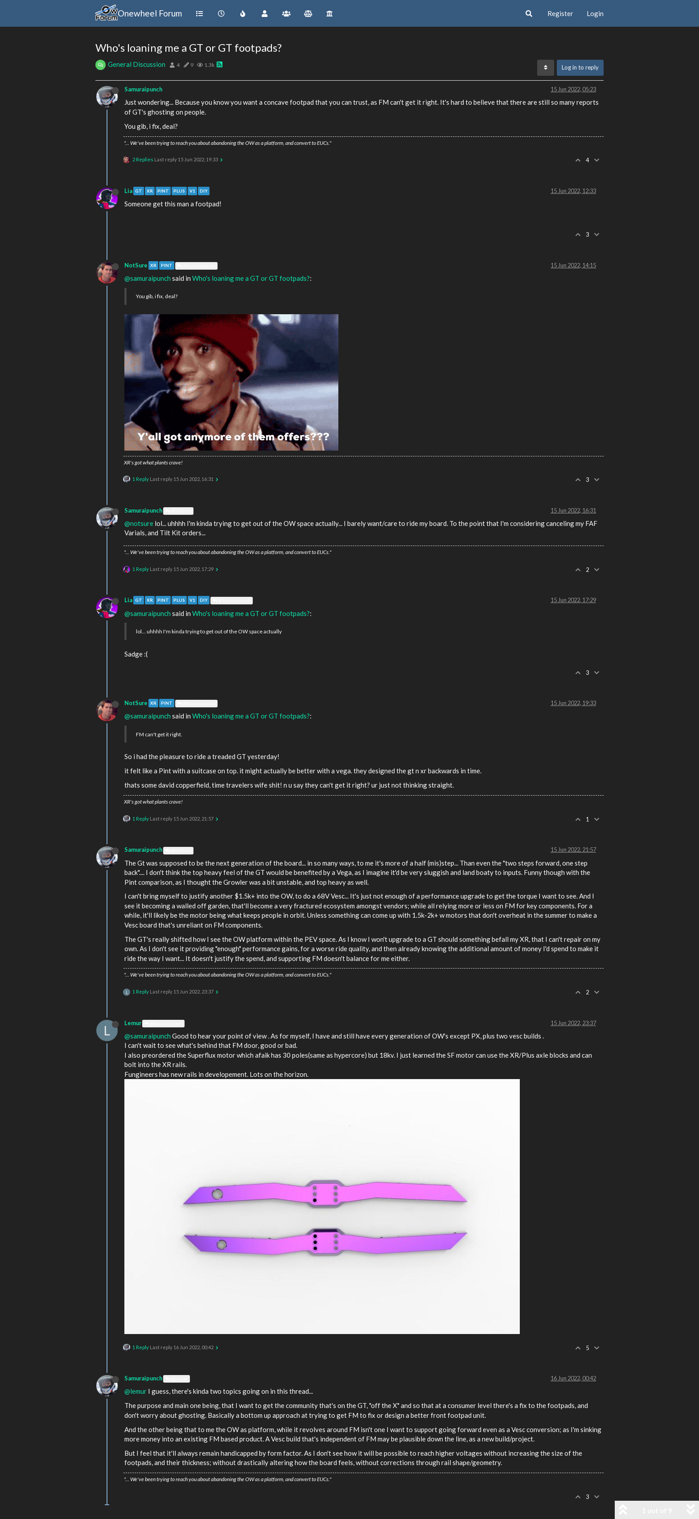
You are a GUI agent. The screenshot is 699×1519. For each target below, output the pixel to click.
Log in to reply (580, 67)
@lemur (135, 1391)
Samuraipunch (143, 89)
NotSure (136, 265)
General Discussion (136, 64)
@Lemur (176, 1378)
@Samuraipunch (196, 265)
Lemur (132, 1022)
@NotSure (178, 510)
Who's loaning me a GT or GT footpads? (251, 278)
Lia (128, 190)
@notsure (138, 523)
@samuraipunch (147, 278)
